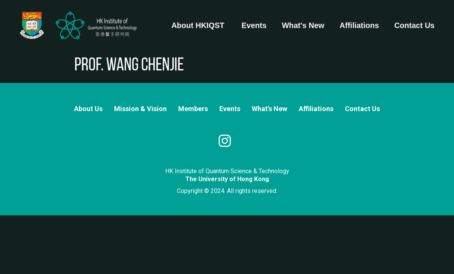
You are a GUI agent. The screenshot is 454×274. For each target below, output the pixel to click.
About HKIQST (197, 22)
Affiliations (359, 22)
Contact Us (414, 22)
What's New (303, 22)
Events (254, 22)
